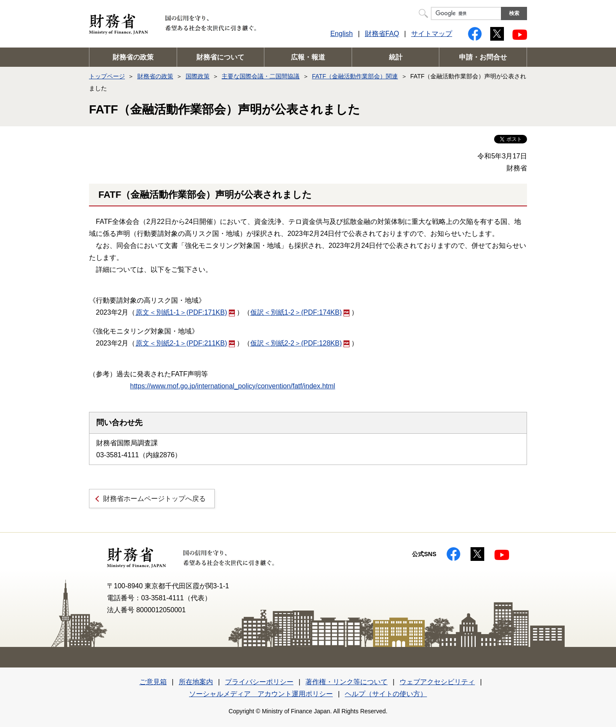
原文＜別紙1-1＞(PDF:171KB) (185, 312)
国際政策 (198, 76)
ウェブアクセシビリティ (437, 681)
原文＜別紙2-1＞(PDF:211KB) (185, 343)
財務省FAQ (382, 33)
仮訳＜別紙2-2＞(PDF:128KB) (299, 343)
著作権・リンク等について (346, 681)
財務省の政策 (133, 57)
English (341, 33)
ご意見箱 (153, 681)
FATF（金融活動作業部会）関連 (355, 76)
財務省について (220, 57)
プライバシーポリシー (259, 681)
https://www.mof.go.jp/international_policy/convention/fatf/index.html (232, 386)
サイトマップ (431, 33)
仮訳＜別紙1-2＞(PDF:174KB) (299, 312)
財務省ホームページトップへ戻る (154, 498)
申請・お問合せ (483, 57)
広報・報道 (308, 57)
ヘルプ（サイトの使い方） (386, 693)
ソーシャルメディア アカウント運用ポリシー (261, 693)
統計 (396, 57)
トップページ (107, 76)
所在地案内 (196, 681)
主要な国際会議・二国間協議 (260, 76)
